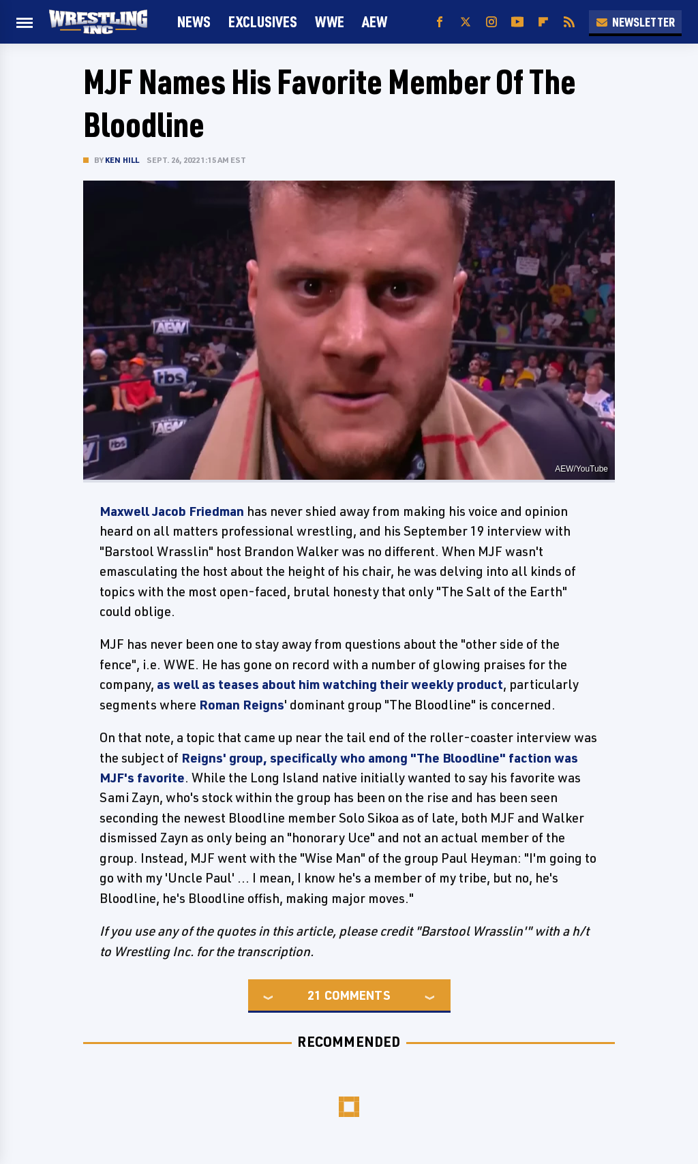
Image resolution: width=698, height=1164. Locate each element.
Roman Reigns (241, 704)
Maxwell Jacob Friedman (172, 511)
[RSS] (569, 22)
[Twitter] (465, 22)
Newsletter (635, 21)
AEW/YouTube (581, 469)
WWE (329, 21)
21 (314, 994)
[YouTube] (517, 22)
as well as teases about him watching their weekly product (330, 684)
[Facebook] (440, 22)
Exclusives (262, 21)
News (194, 21)
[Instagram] (491, 22)
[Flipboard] (543, 22)
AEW (374, 21)
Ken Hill (122, 160)
